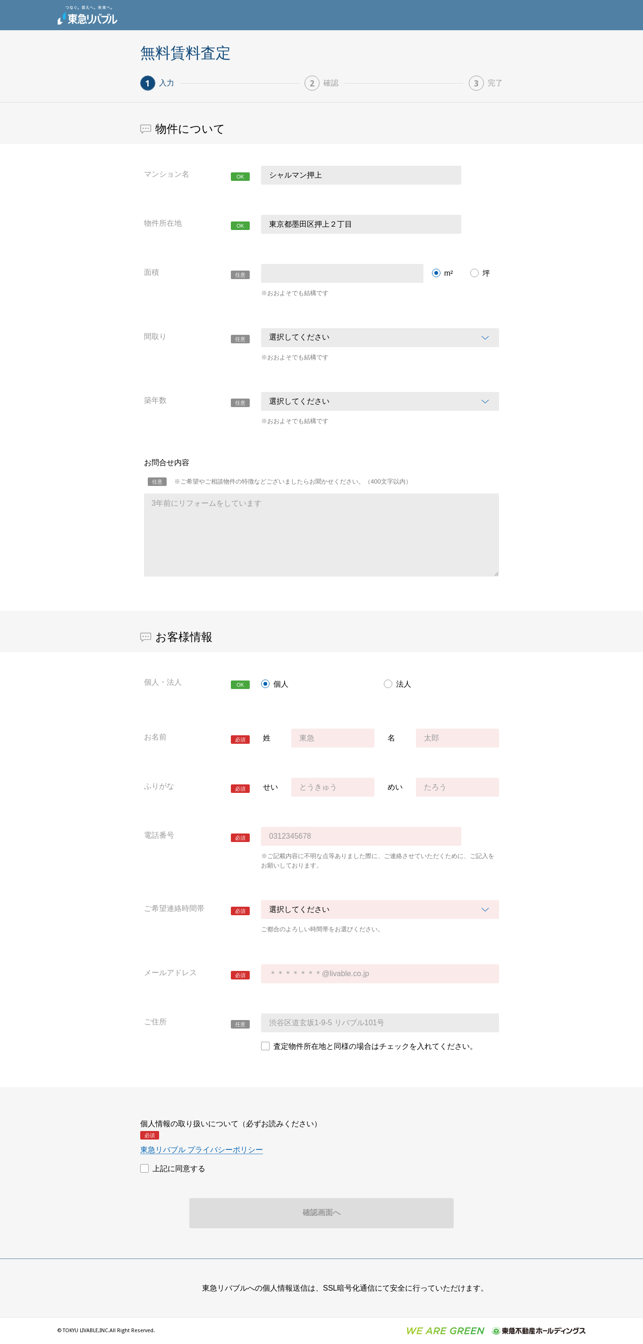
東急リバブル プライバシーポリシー (201, 1150)
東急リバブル (87, 15)
